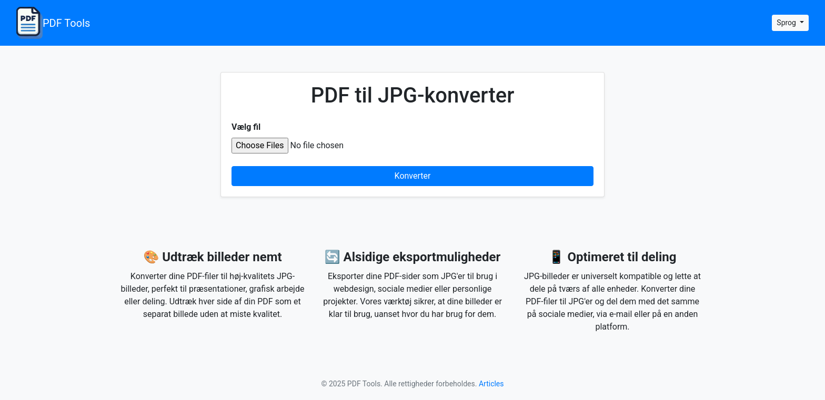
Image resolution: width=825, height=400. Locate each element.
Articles (491, 384)
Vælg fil (246, 127)
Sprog (787, 22)
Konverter (413, 176)
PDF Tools (53, 23)
